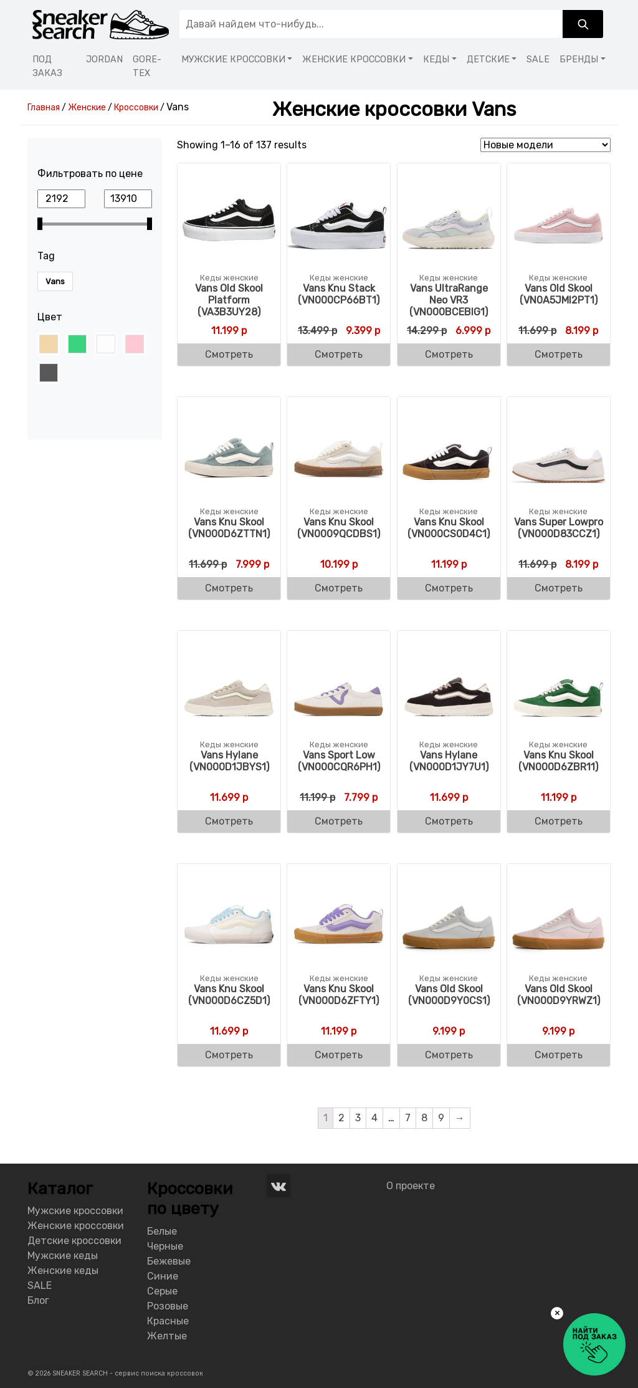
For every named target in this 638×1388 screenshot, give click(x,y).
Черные (165, 1246)
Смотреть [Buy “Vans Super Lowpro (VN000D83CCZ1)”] (559, 588)
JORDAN (104, 59)
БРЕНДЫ (578, 59)
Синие (162, 1276)
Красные (168, 1321)
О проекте (410, 1186)
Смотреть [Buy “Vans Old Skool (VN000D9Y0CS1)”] (449, 1055)
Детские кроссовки (74, 1241)
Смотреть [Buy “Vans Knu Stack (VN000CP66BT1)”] (339, 354)
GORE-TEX (147, 66)
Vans (55, 281)
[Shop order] (545, 145)
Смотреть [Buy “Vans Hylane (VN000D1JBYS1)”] (229, 821)
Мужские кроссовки (75, 1211)
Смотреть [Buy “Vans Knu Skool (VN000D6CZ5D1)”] (229, 1055)
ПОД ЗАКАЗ (47, 66)
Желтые (167, 1336)
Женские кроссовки (75, 1226)
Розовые (167, 1306)
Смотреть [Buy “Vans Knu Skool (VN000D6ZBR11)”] (559, 821)
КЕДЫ (436, 59)
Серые (162, 1291)
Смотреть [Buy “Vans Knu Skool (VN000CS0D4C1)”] (449, 588)
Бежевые (169, 1261)
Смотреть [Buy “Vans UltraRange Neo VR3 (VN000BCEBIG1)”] (449, 354)
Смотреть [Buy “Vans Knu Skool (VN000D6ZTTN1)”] (229, 588)
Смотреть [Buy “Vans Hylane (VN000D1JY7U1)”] (449, 821)
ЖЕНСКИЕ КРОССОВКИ (354, 59)
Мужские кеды (62, 1255)
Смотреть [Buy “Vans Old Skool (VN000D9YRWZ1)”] (559, 1055)
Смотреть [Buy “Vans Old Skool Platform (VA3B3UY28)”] (229, 354)
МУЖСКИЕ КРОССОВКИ (233, 59)
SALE (538, 59)
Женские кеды (62, 1270)
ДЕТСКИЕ (488, 59)
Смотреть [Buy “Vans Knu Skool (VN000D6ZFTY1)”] (339, 1055)
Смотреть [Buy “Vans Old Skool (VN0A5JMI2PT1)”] (559, 354)
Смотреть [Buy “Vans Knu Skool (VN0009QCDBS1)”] (339, 588)
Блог (38, 1300)
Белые (162, 1231)
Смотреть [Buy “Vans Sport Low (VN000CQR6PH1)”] (339, 821)
